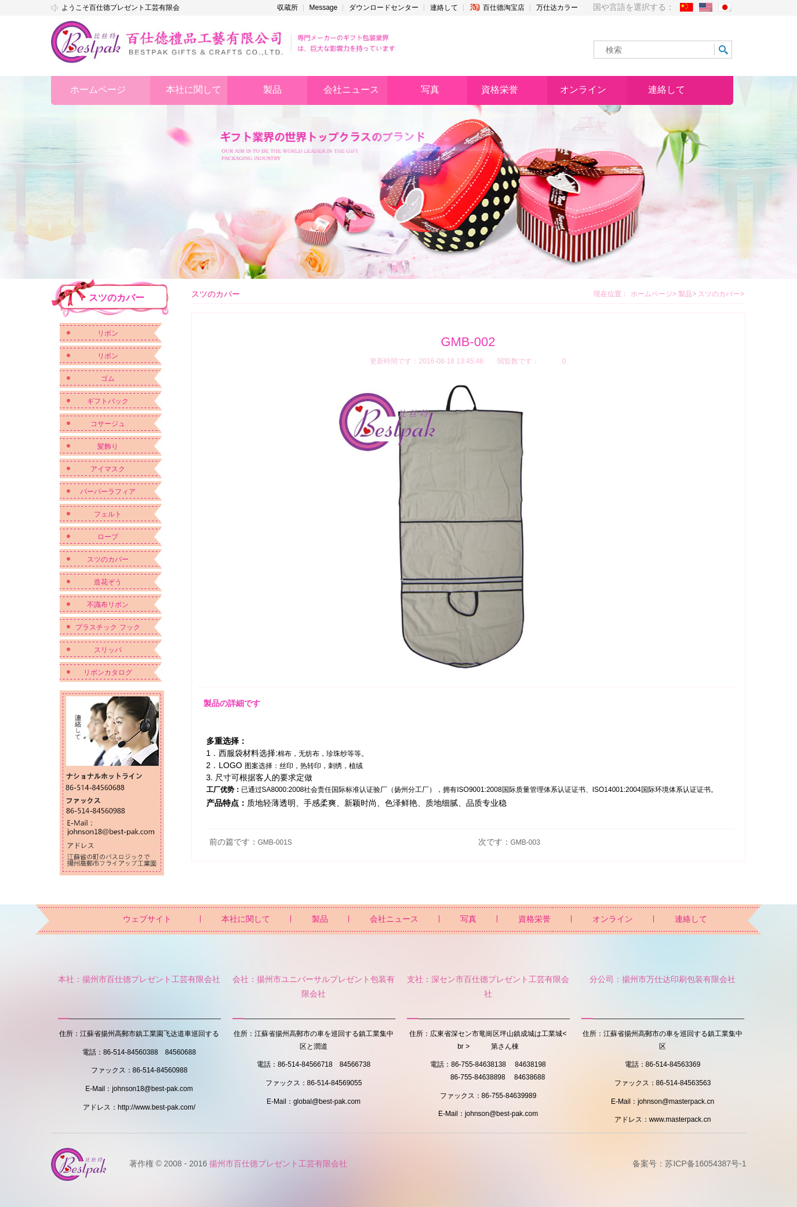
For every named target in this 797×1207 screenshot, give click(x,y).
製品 (687, 294)
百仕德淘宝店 (497, 7)
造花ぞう (108, 582)
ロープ (107, 537)
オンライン (612, 919)
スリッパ (108, 650)
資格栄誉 (534, 919)
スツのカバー (108, 559)
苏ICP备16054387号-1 (705, 1163)
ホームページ (651, 294)
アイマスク (107, 469)
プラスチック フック (107, 627)
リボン (107, 333)
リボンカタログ (107, 672)
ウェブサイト (147, 919)
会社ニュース (394, 919)
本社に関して (245, 919)
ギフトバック (108, 401)
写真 (468, 919)
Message (324, 7)
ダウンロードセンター (383, 7)
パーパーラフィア (108, 492)
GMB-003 (525, 842)
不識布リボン (108, 605)
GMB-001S (275, 842)
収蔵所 (287, 7)
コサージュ (107, 424)
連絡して (444, 7)
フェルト (108, 514)
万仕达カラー (557, 7)
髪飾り (107, 446)
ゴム (108, 379)
